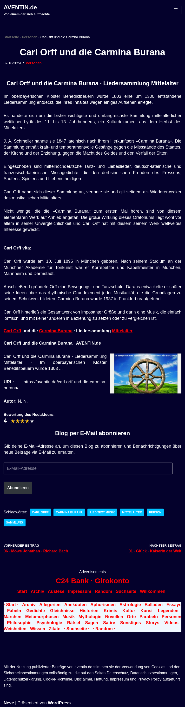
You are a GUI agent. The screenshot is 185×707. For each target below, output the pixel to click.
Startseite (11, 37)
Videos (171, 622)
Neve (9, 702)
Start (22, 591)
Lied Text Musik (102, 512)
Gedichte (35, 610)
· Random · (104, 628)
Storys (152, 622)
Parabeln (148, 616)
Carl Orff (12, 330)
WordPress (59, 702)
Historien (89, 610)
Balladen (154, 604)
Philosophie (19, 622)
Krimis (110, 610)
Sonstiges (130, 622)
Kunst (146, 610)
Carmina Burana (56, 330)
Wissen (37, 628)
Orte (131, 616)
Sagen (91, 622)
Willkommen (152, 591)
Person (155, 512)
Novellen (114, 616)
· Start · (11, 604)
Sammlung (14, 522)
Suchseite (126, 591)
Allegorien (49, 604)
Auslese (56, 591)
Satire (109, 622)
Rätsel (73, 622)
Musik (68, 616)
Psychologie (49, 622)
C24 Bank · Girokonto (92, 581)
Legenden (168, 610)
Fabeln (14, 610)
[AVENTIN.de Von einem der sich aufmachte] (27, 10)
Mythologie (90, 616)
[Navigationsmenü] (175, 10)
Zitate (54, 628)
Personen (29, 37)
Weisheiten (15, 628)
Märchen (12, 616)
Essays (173, 604)
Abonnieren (18, 488)
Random (103, 591)
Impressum (79, 591)
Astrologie (130, 604)
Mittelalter (122, 330)
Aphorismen (103, 604)
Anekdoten (75, 604)
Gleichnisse (62, 610)
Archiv (37, 591)
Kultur (128, 610)
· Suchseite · (76, 628)
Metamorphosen (42, 616)
